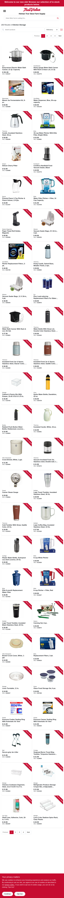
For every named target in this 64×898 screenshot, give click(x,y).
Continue (7, 894)
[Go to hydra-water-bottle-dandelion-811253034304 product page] (47, 389)
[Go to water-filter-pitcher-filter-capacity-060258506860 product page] (47, 193)
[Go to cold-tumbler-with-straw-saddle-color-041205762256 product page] (16, 519)
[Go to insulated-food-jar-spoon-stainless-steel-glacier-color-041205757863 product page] (16, 356)
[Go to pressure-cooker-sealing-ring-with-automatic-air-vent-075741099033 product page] (16, 714)
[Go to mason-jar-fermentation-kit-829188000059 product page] (16, 95)
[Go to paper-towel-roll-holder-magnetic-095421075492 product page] (16, 225)
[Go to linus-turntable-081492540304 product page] (16, 682)
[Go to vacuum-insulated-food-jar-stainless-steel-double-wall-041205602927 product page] (47, 454)
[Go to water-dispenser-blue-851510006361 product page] (47, 95)
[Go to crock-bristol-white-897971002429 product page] (16, 454)
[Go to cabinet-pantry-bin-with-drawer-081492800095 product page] (16, 389)
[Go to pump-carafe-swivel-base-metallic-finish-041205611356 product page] (47, 258)
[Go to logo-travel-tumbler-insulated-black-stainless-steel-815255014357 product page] (16, 617)
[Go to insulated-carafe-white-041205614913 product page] (47, 421)
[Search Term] (32, 18)
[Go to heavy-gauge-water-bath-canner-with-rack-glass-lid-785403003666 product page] (47, 62)
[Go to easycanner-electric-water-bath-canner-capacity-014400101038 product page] (16, 62)
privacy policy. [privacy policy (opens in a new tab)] (10, 885)
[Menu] (4, 11)
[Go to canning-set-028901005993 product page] (47, 617)
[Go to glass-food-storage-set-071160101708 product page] (47, 682)
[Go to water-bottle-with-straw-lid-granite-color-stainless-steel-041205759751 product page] (47, 323)
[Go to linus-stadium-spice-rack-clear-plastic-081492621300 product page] (47, 812)
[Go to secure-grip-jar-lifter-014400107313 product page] (16, 746)
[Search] (57, 18)
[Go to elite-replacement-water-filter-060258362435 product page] (16, 585)
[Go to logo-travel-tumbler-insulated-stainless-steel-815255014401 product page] (47, 487)
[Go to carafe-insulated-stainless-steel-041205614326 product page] (16, 127)
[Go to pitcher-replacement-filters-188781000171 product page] (16, 258)
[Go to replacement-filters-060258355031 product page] (47, 650)
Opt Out (19, 894)
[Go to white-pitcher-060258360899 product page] (47, 552)
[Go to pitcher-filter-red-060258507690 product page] (47, 585)
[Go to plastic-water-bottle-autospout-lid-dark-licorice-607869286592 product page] (16, 552)
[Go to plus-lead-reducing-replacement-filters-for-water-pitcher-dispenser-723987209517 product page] (47, 291)
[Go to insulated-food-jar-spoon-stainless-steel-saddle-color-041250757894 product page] (47, 356)
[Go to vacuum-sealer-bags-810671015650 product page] (47, 225)
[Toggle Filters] (61, 30)
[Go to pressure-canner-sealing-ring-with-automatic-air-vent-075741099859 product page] (47, 714)
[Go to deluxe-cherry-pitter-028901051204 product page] (16, 160)
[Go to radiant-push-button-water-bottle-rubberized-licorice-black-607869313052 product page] (16, 421)
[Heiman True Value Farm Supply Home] (32, 9)
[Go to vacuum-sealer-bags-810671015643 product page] (16, 291)
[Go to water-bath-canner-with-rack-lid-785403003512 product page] (16, 323)
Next (60, 36)
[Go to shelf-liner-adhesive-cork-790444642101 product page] (16, 812)
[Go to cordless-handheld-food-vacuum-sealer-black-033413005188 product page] (47, 160)
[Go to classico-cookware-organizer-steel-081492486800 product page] (16, 779)
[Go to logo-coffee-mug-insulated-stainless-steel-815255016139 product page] (47, 519)
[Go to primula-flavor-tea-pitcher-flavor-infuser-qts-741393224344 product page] (16, 193)
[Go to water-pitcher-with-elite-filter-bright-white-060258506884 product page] (47, 127)
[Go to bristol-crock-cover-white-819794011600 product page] (16, 650)
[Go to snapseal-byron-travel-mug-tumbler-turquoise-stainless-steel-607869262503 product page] (47, 746)
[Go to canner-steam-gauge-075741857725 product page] (16, 487)
